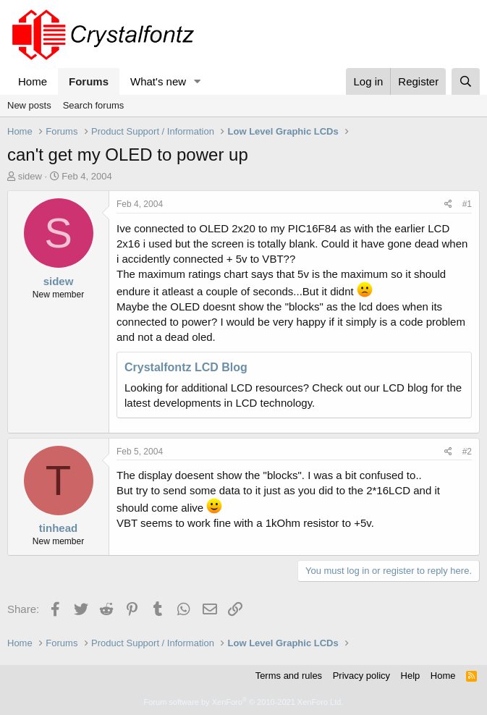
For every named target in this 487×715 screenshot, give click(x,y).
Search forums (93, 105)
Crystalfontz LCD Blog (185, 367)
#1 (467, 204)
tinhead (58, 528)
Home (32, 81)
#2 (467, 452)
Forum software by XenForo (244, 702)
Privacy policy (361, 675)
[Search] (466, 81)
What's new (158, 81)
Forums (89, 81)
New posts (29, 105)
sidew (30, 176)
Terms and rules (288, 675)
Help (410, 675)
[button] (197, 81)
